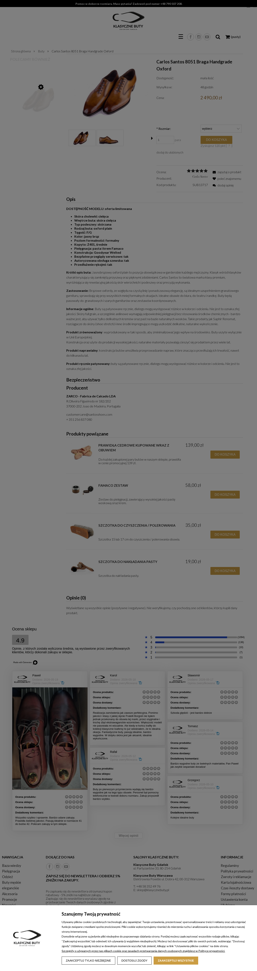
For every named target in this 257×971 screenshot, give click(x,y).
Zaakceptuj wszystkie (176, 960)
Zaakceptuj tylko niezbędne (88, 960)
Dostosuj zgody (134, 960)
